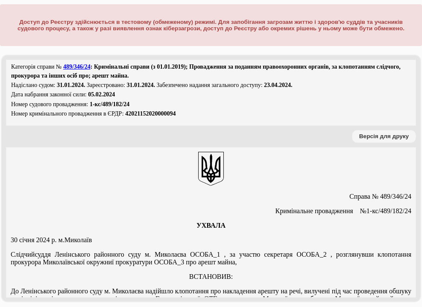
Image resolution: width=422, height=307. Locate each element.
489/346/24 (77, 67)
